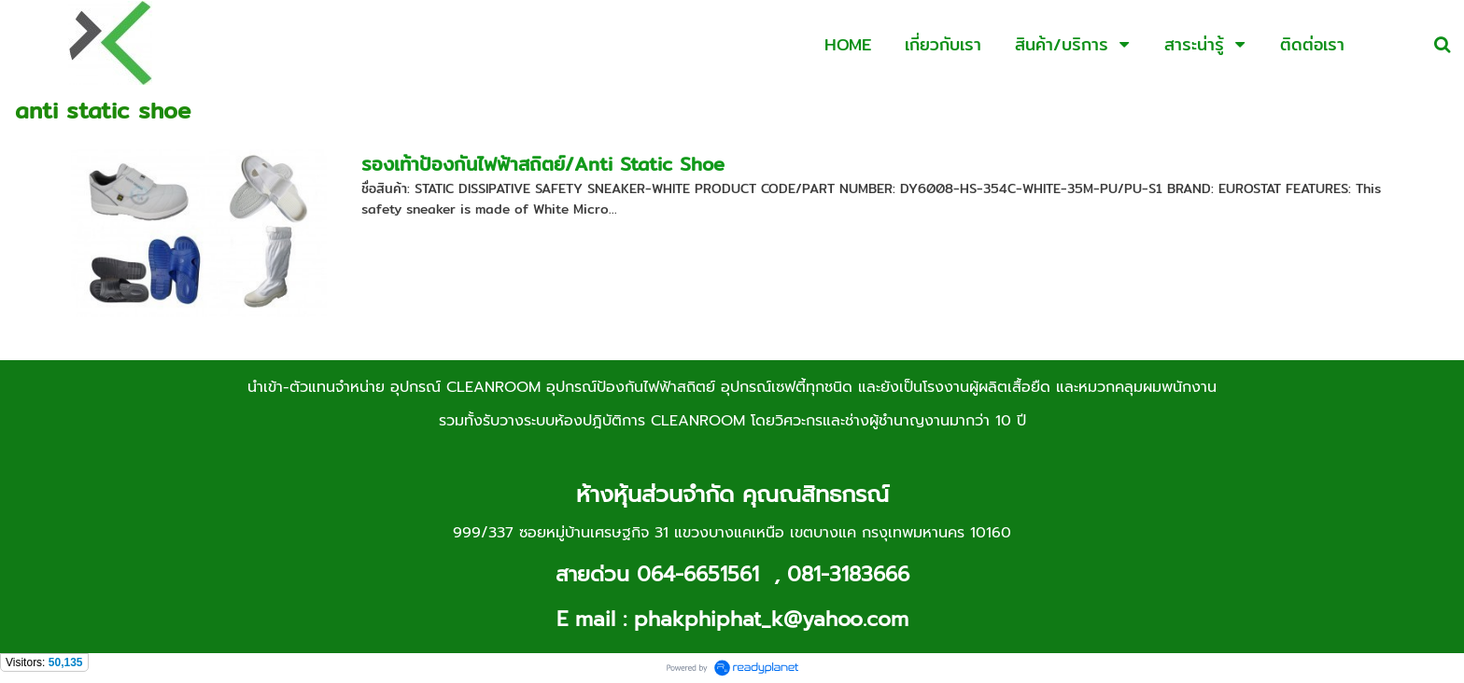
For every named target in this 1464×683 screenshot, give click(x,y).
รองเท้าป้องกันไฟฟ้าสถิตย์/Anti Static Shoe (543, 163)
